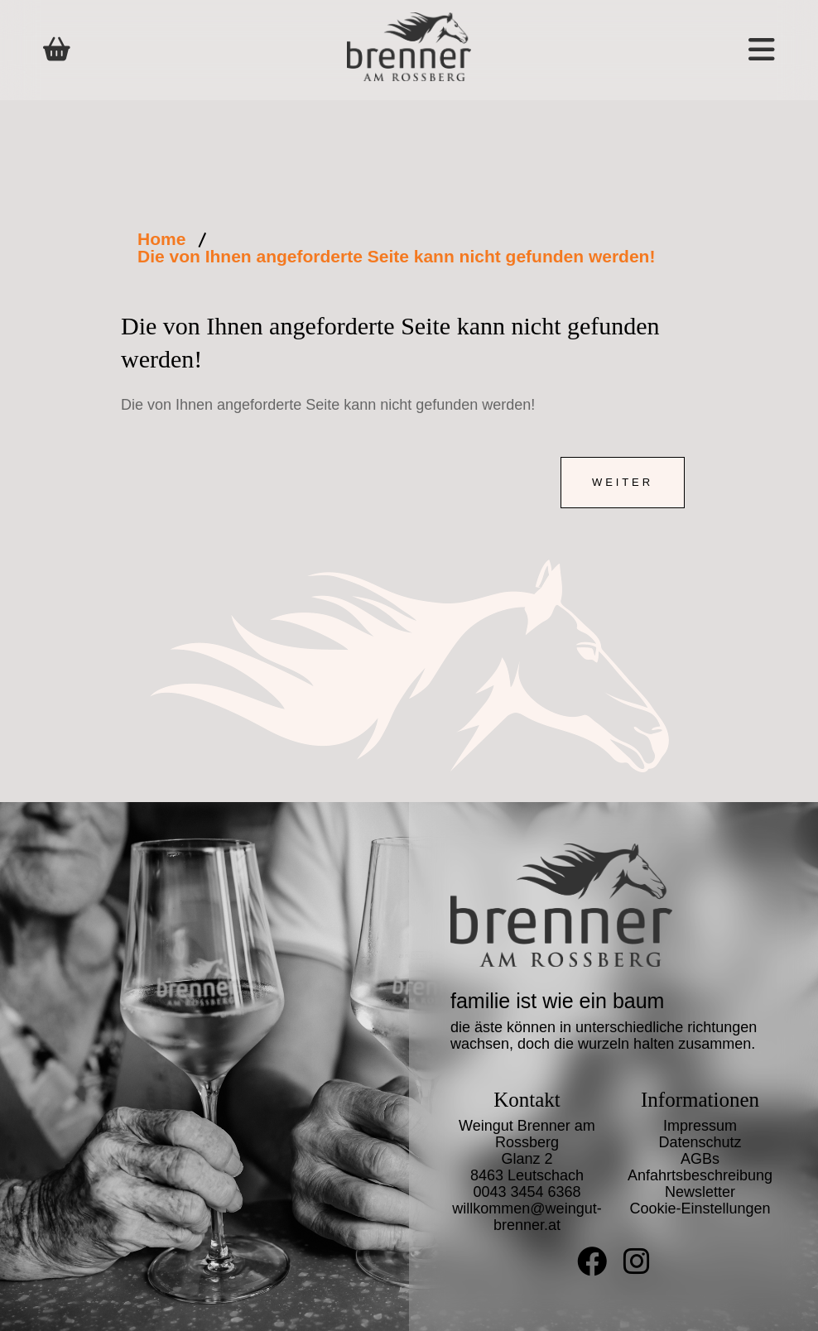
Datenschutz (699, 1142)
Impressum (700, 1125)
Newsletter (700, 1192)
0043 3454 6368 (526, 1192)
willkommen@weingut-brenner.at (526, 1216)
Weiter (622, 482)
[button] (707, 50)
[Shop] (56, 49)
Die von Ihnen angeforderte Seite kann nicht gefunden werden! (396, 256)
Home (161, 238)
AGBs (700, 1159)
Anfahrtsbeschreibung (700, 1175)
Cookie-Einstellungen (699, 1208)
